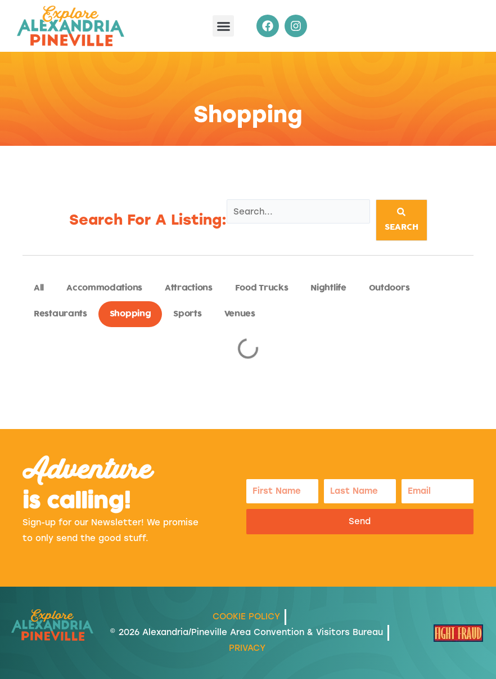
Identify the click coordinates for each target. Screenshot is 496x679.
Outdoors (389, 288)
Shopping (130, 314)
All (39, 288)
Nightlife (328, 288)
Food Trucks (261, 288)
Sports (187, 314)
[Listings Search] (298, 211)
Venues (239, 314)
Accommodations (104, 288)
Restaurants (60, 314)
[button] (223, 26)
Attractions (189, 288)
